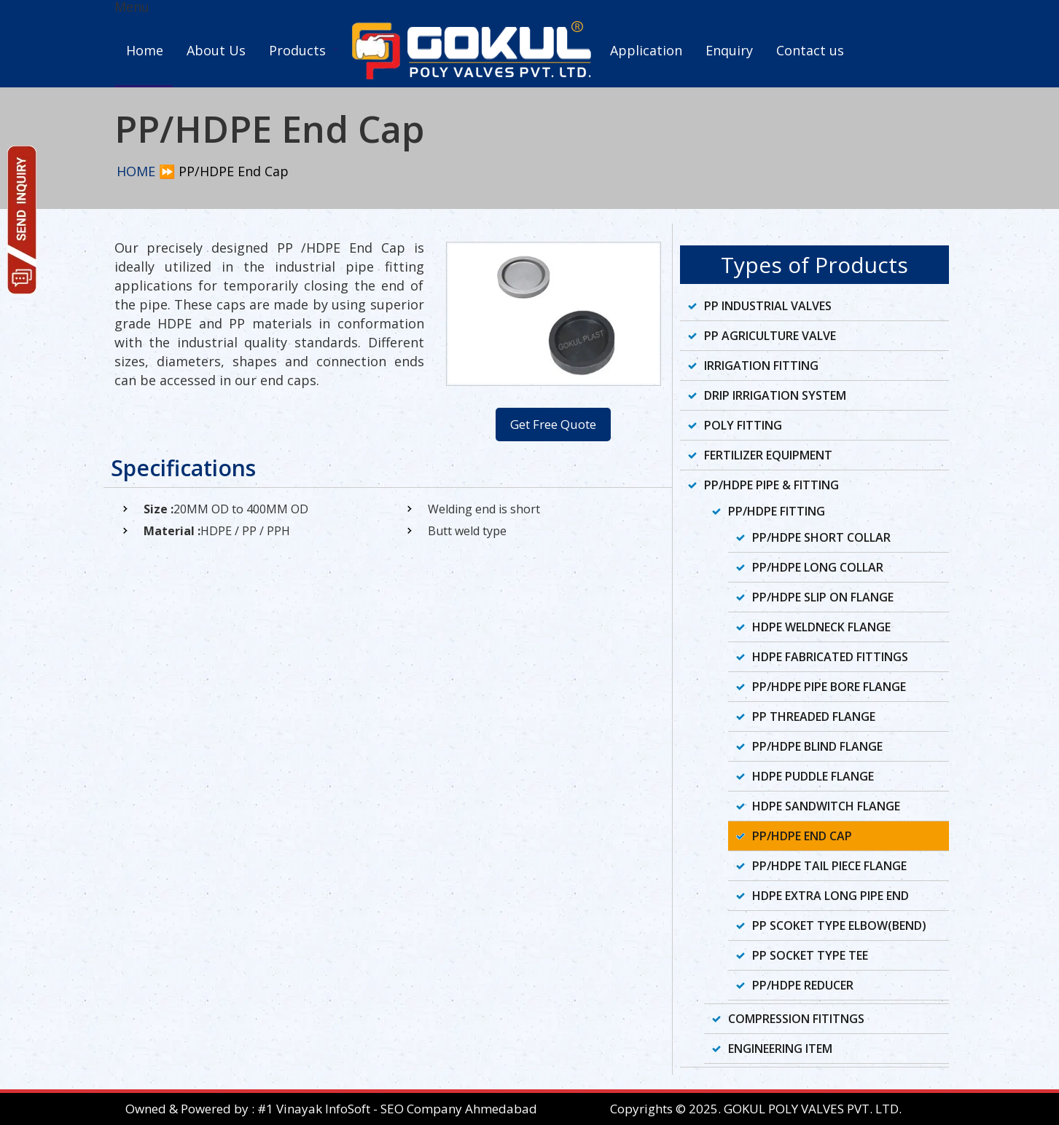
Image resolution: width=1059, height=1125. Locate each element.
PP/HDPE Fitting (776, 511)
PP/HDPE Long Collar (817, 567)
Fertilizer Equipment (768, 455)
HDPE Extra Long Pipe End (830, 896)
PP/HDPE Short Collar (821, 537)
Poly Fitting (743, 425)
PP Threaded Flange (813, 716)
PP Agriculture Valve (770, 336)
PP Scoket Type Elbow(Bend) (839, 925)
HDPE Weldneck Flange (821, 627)
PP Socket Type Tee (810, 955)
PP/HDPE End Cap (802, 836)
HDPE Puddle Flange (813, 776)
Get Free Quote (553, 424)
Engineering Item (780, 1049)
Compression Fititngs (796, 1019)
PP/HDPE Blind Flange (817, 746)
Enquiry (729, 50)
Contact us (810, 50)
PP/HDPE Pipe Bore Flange (829, 687)
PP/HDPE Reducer (802, 985)
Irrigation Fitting (761, 366)
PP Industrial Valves (768, 306)
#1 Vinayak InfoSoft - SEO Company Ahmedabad (397, 1108)
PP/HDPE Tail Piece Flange (829, 866)
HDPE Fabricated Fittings (830, 657)
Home (144, 50)
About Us (216, 50)
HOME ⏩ (146, 171)
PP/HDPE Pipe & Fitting (771, 485)
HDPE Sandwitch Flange (826, 806)
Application (646, 50)
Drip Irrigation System (775, 395)
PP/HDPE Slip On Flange (823, 597)
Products (297, 50)
